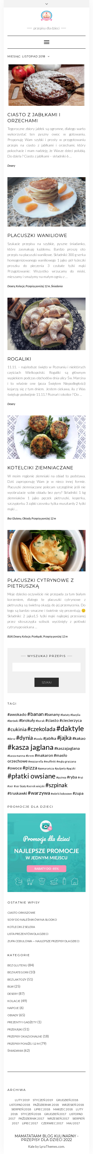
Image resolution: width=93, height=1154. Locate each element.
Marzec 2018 (63, 1109)
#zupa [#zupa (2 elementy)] (78, 793)
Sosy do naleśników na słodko (32, 919)
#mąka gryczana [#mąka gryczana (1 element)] (66, 761)
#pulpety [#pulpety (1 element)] (60, 768)
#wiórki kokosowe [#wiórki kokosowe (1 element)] (61, 793)
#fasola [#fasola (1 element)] (38, 738)
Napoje (13, 1008)
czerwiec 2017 (52, 1123)
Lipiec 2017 (30, 1123)
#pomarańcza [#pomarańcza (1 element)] (46, 768)
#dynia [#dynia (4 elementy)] (24, 737)
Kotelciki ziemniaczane (40, 468)
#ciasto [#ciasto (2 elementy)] (52, 720)
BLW (9, 636)
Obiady (26, 518)
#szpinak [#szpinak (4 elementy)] (56, 784)
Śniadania (57, 286)
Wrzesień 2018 (73, 1105)
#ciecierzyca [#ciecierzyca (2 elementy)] (71, 720)
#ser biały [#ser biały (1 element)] (20, 786)
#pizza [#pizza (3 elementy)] (30, 767)
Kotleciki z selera (21, 927)
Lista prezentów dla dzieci (27, 934)
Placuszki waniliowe (37, 235)
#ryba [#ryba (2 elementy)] (72, 776)
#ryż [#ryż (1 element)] (80, 777)
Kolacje (20, 286)
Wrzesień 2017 (58, 1118)
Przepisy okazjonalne (24, 1036)
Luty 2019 (22, 1100)
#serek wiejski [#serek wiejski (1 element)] (36, 786)
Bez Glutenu (14, 518)
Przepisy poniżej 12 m (38, 286)
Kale (31, 1147)
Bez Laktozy (16, 979)
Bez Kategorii (18, 972)
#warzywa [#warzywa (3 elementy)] (39, 793)
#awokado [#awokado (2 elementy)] (17, 714)
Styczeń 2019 (43, 1100)
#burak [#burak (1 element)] (40, 720)
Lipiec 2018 (42, 1109)
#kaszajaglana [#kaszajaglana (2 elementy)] (67, 748)
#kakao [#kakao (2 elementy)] (79, 738)
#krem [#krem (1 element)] (30, 755)
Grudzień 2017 (55, 1114)
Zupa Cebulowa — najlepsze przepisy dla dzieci (43, 941)
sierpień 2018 (21, 1109)
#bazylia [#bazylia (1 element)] (75, 714)
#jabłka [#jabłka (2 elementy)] (49, 738)
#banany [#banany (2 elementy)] (52, 714)
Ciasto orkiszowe (21, 912)
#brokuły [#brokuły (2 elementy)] (27, 720)
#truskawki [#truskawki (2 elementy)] (17, 793)
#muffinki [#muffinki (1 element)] (50, 761)
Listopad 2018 (19, 1105)
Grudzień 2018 (67, 1100)
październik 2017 (31, 1118)
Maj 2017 (73, 1123)
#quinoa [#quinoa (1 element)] (61, 777)
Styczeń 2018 (31, 1114)
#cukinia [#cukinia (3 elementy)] (17, 729)
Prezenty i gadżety (22, 1022)
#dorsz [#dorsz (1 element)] (11, 738)
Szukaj (47, 682)
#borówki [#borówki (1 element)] (12, 720)
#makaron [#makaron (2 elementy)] (44, 755)
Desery (11, 165)
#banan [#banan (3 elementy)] (35, 714)
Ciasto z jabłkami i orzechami (34, 117)
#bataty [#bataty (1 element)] (65, 714)
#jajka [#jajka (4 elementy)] (64, 737)
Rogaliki (19, 359)
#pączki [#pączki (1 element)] (70, 768)
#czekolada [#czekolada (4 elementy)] (41, 728)
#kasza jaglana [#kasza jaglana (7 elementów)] (30, 747)
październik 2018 (46, 1105)
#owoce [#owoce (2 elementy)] (14, 768)
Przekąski (36, 636)
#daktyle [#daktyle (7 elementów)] (70, 728)
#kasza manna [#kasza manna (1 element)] (16, 755)
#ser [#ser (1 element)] (10, 786)
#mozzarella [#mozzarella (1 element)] (35, 761)
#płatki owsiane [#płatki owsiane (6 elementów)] (31, 776)
